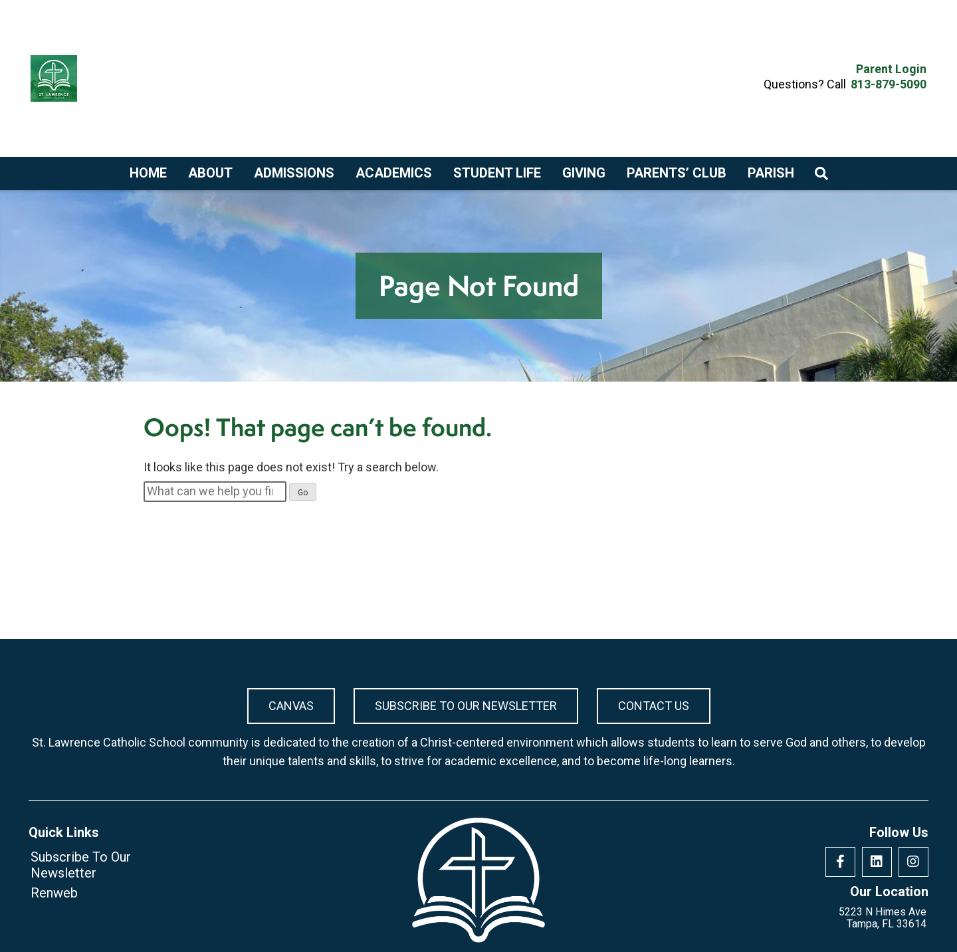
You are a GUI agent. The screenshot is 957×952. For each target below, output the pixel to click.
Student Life (497, 173)
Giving (583, 173)
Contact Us (653, 706)
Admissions (294, 173)
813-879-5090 (888, 84)
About (210, 173)
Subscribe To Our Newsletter (466, 706)
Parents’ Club (676, 173)
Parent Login (891, 69)
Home (148, 173)
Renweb (54, 893)
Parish (771, 173)
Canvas (291, 706)
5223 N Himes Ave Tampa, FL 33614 (882, 918)
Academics (394, 173)
